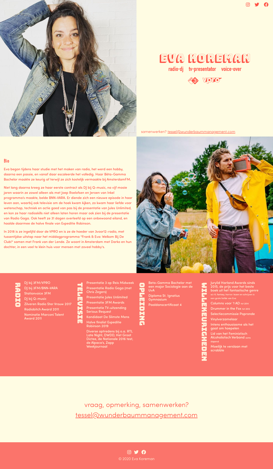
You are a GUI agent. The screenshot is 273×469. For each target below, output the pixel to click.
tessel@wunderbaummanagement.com (201, 131)
